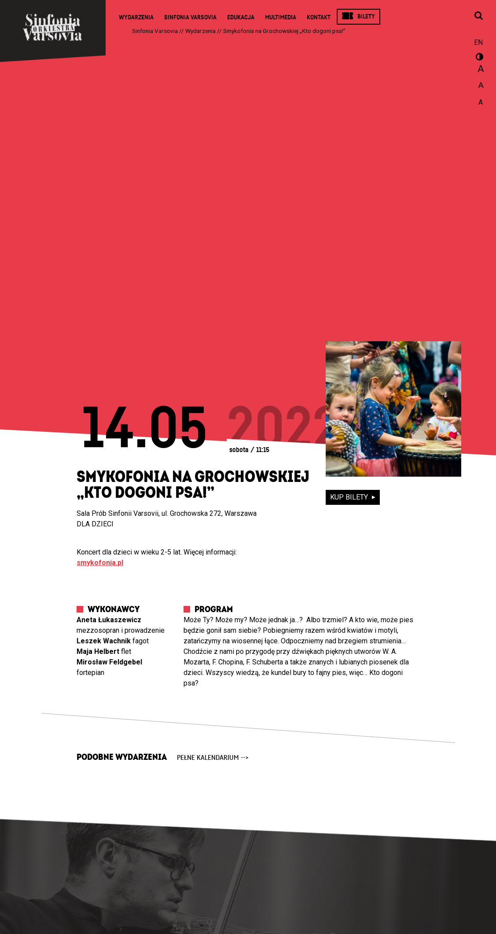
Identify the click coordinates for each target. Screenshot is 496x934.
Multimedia (280, 17)
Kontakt (319, 17)
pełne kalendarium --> (213, 757)
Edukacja (240, 17)
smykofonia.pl (100, 562)
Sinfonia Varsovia (190, 17)
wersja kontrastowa (478, 58)
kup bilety (350, 497)
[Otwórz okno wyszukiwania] (478, 16)
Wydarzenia (136, 17)
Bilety (366, 16)
